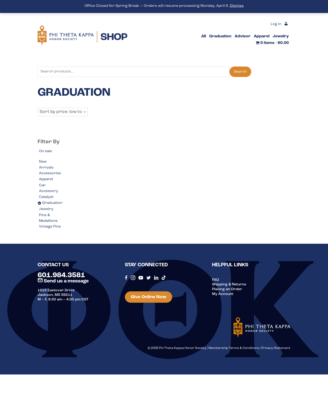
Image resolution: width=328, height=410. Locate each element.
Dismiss (237, 6)
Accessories (50, 173)
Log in (276, 24)
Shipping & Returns (229, 285)
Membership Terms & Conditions (233, 348)
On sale (45, 151)
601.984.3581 (61, 275)
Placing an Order (227, 289)
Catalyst (46, 197)
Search (240, 72)
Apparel (46, 180)
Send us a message (63, 281)
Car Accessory (48, 188)
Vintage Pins (50, 227)
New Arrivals (46, 165)
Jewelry (46, 209)
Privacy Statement (275, 348)
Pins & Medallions (48, 218)
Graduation (52, 203)
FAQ (215, 280)
